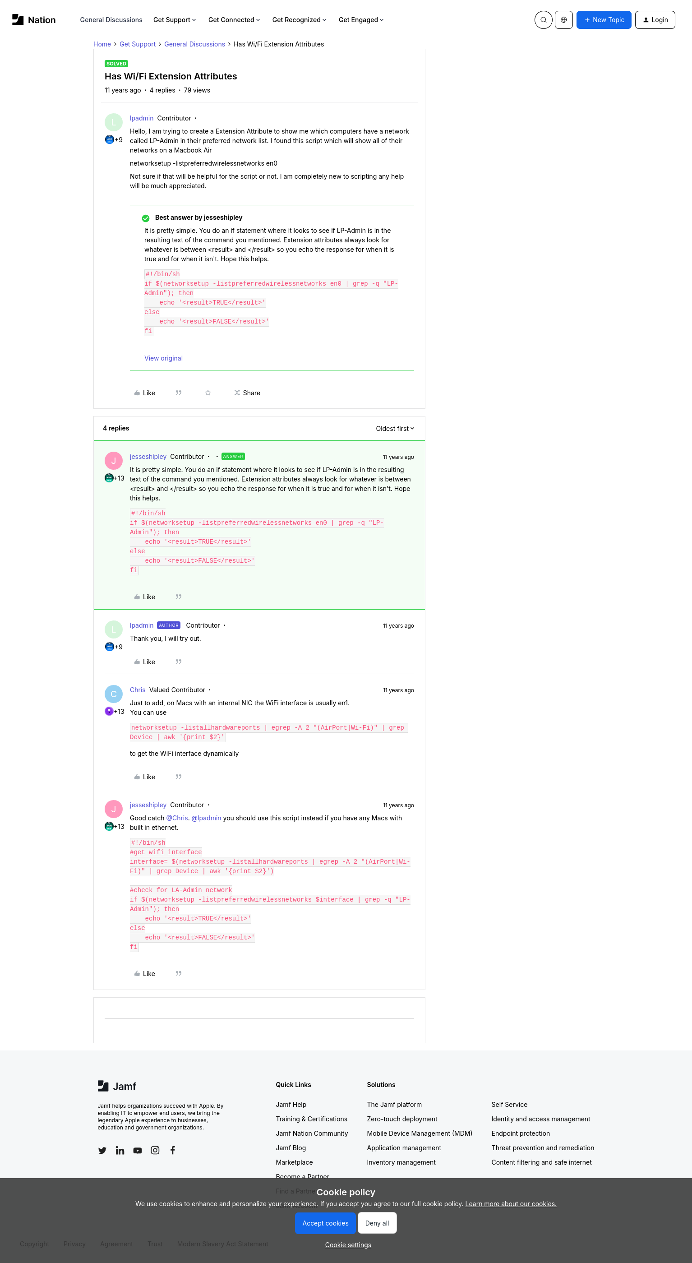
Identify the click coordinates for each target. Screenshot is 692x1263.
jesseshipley (148, 456)
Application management (404, 1148)
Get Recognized (300, 19)
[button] (604, 20)
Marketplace (294, 1162)
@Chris (177, 818)
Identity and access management (541, 1119)
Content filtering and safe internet (542, 1162)
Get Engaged (362, 19)
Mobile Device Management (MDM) (420, 1133)
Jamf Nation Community (312, 1133)
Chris (138, 690)
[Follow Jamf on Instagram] (155, 1150)
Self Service (510, 1104)
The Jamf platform (394, 1104)
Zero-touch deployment (402, 1119)
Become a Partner (302, 1176)
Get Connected (235, 19)
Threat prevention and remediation (543, 1148)
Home (102, 44)
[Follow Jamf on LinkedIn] (120, 1150)
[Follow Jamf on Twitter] (102, 1150)
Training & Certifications (312, 1119)
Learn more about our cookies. (511, 1203)
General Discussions (111, 19)
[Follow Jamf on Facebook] (172, 1150)
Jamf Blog (291, 1148)
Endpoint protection (521, 1133)
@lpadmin (206, 818)
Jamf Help (291, 1104)
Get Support (175, 19)
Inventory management (401, 1162)
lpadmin (141, 118)
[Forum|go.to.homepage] (34, 19)
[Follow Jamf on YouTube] (137, 1150)
